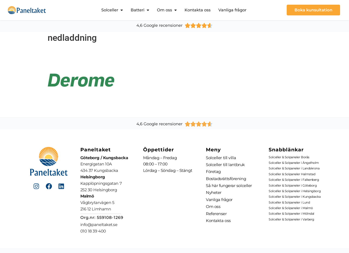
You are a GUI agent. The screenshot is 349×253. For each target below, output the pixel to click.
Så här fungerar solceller (229, 186)
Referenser (216, 214)
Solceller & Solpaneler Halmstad (292, 174)
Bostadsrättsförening (226, 179)
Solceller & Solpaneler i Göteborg (293, 185)
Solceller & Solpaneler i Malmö (291, 208)
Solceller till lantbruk (225, 164)
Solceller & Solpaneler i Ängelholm (294, 163)
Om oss (167, 10)
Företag (213, 171)
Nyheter (213, 193)
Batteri (140, 10)
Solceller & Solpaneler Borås (289, 157)
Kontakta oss (198, 10)
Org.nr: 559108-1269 (101, 217)
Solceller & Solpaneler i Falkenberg (294, 180)
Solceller (112, 10)
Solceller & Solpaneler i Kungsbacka (295, 197)
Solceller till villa (221, 157)
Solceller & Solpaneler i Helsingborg (295, 191)
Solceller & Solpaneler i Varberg (291, 219)
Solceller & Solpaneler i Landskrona (294, 168)
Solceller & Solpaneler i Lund (289, 202)
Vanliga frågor (232, 10)
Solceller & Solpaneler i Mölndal (291, 214)
